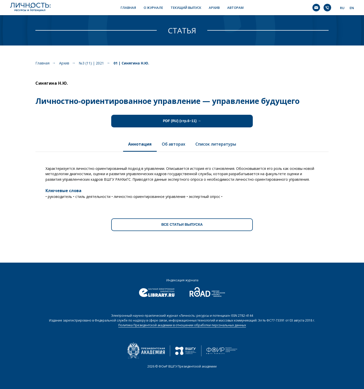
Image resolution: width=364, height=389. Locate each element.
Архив (64, 63)
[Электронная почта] (316, 7)
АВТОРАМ (235, 7)
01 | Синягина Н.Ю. (131, 63)
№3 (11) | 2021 (91, 63)
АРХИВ (214, 7)
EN (352, 8)
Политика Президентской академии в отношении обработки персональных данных (182, 325)
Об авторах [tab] (173, 144)
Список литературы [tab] (215, 144)
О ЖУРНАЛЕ (153, 7)
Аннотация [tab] (140, 144)
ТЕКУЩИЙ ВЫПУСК (186, 7)
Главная (42, 63)
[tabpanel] (182, 181)
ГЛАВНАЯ (128, 7)
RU (342, 8)
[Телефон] (327, 7)
